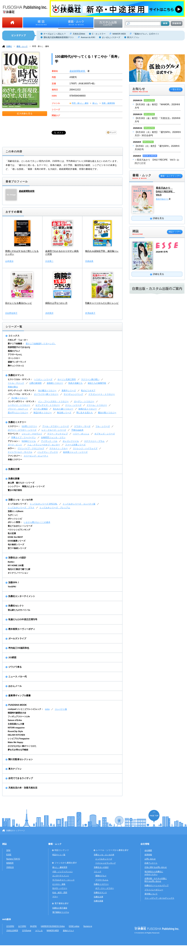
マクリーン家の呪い (90, 379)
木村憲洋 (49, 313)
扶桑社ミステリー (17, 422)
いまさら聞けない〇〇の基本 (37, 522)
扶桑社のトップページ (15, 830)
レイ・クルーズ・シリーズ (54, 430)
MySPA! (33, 926)
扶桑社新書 (13, 478)
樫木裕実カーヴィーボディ (21, 629)
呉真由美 (89, 261)
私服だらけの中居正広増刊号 (22, 619)
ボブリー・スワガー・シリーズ (22, 430)
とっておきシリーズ (103, 859)
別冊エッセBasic (15, 511)
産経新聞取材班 (78, 71)
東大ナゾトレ (133, 37)
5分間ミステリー (29, 426)
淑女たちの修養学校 (97, 383)
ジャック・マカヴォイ (32, 434)
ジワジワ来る (15, 667)
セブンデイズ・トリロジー (47, 405)
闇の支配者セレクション (20, 759)
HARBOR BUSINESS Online (53, 926)
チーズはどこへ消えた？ (54, 34)
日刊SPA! (10, 926)
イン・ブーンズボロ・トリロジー (53, 401)
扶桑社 (9, 46)
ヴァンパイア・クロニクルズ (31, 448)
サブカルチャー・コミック (63, 880)
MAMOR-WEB (119, 34)
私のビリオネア (88, 390)
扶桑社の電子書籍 (59, 908)
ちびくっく (13, 515)
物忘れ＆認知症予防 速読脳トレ (102, 251)
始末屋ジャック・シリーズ (75, 452)
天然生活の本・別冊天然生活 (22, 787)
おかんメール (15, 686)
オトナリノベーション (18, 573)
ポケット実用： (15, 522)
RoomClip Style (15, 731)
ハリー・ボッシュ (81, 434)
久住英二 (49, 261)
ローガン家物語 (40, 409)
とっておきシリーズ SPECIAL (44, 504)
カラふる (39, 931)
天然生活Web (79, 34)
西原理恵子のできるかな (19, 347)
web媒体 (6, 919)
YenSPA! (12, 586)
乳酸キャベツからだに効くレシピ (102, 303)
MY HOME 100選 (16, 565)
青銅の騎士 (13, 387)
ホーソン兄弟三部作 (67, 379)
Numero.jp (87, 926)
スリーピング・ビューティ (36, 456)
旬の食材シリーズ (16, 544)
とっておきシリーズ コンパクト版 (79, 504)
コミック (97, 872)
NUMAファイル (29, 441)
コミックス (13, 335)
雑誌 (4, 844)
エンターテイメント (60, 876)
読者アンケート (151, 863)
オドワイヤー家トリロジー (46, 394)
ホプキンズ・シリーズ (104, 434)
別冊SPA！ (13, 582)
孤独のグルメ (14, 351)
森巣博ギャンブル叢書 (19, 695)
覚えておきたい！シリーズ (20, 526)
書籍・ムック (22, 46)
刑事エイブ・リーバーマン (23, 437)
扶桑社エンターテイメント (21, 596)
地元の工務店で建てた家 (19, 569)
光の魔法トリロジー (47, 390)
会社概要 (148, 850)
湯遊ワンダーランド (17, 362)
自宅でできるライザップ (20, 778)
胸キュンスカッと (16, 365)
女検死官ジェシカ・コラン (53, 437)
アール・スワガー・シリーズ (55, 426)
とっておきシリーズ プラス (21, 507)
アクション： (14, 441)
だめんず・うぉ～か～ (18, 340)
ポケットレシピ (15, 519)
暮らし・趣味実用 (59, 867)
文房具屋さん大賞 (16, 724)
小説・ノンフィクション (62, 872)
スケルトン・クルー (58, 448)
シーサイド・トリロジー (19, 405)
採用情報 (148, 855)
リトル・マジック (16, 383)
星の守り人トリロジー (18, 412)
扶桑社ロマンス (16, 375)
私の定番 (12, 533)
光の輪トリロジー (19, 398)
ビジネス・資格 (58, 884)
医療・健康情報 (108, 103)
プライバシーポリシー (154, 890)
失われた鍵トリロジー (63, 409)
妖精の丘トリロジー (87, 409)
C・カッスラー (99, 34)
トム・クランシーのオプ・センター (43, 445)
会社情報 (144, 844)
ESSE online (74, 926)
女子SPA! (22, 926)
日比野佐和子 (11, 313)
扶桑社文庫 (13, 469)
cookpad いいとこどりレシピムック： (25, 709)
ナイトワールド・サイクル (20, 452)
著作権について (151, 894)
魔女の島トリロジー (107, 412)
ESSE (8, 855)
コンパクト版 (61, 709)
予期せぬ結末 (77, 430)
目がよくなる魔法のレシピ (18, 303)
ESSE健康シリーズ (16, 541)
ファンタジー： (15, 456)
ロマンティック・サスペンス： (22, 390)
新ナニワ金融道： (16, 343)
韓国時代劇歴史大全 (17, 713)
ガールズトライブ (17, 638)
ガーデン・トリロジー (84, 401)
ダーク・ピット (15, 445)
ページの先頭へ (154, 816)
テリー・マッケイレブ (57, 434)
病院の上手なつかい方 (56, 303)
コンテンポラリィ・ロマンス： (22, 401)
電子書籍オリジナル (60, 912)
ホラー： (12, 448)
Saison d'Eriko (15, 720)
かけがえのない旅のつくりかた (22, 746)
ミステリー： (14, 426)
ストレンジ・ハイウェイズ (85, 448)
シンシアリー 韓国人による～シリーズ (26, 486)
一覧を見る (176, 89)
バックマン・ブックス (47, 452)
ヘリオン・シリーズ (43, 379)
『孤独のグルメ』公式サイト (146, 34)
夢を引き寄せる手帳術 (18, 750)
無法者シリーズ (64, 412)
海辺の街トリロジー (42, 412)
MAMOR (10, 863)
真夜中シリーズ (69, 390)
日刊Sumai (26, 931)
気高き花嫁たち (75, 383)
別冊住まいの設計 (17, 557)
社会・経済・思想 (59, 892)
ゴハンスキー (14, 358)
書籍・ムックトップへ (170, 176)
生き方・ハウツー (59, 888)
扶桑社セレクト (16, 605)
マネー (55, 897)
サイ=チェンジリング (73, 394)
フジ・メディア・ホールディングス (159, 898)
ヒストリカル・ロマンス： (20, 379)
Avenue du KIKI (88, 37)
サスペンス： (14, 434)
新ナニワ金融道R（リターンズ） (41, 343)
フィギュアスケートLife (19, 716)
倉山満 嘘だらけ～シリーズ (21, 483)
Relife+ (11, 562)
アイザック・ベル (49, 441)
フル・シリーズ (103, 426)
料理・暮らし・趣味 (40, 46)
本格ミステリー (15, 459)
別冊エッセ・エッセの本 (20, 499)
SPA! (8, 850)
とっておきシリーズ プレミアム (55, 507)
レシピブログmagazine (18, 738)
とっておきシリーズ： (18, 504)
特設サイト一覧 (58, 855)
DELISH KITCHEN (16, 735)
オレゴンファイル (71, 441)
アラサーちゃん (15, 354)
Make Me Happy (15, 742)
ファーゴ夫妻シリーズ (75, 445)
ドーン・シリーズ (73, 405)
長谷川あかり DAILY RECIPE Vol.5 (165, 191)
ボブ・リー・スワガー (104, 888)
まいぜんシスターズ (111, 37)
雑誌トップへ (175, 232)
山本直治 (9, 261)
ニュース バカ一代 (17, 676)
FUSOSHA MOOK (17, 705)
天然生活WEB (12, 931)
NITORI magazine (16, 728)
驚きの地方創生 (15, 490)
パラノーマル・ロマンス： (20, 394)
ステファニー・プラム (94, 441)
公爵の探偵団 (35, 383)
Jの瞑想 (12, 657)
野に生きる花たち (84, 412)
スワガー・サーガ (82, 426)
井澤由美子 (90, 313)
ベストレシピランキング (19, 530)
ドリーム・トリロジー (97, 405)
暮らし (95, 103)
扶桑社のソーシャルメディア (157, 885)
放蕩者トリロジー (55, 383)
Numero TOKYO (13, 859)
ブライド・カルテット (18, 409)
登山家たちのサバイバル (19, 610)
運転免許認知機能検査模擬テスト (58, 37)
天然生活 (10, 867)
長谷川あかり (162, 199)
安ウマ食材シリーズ (17, 548)
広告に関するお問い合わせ (156, 867)
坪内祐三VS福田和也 (18, 648)
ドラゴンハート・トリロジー (101, 394)
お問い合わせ (150, 859)
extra (47, 709)
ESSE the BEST (15, 537)
